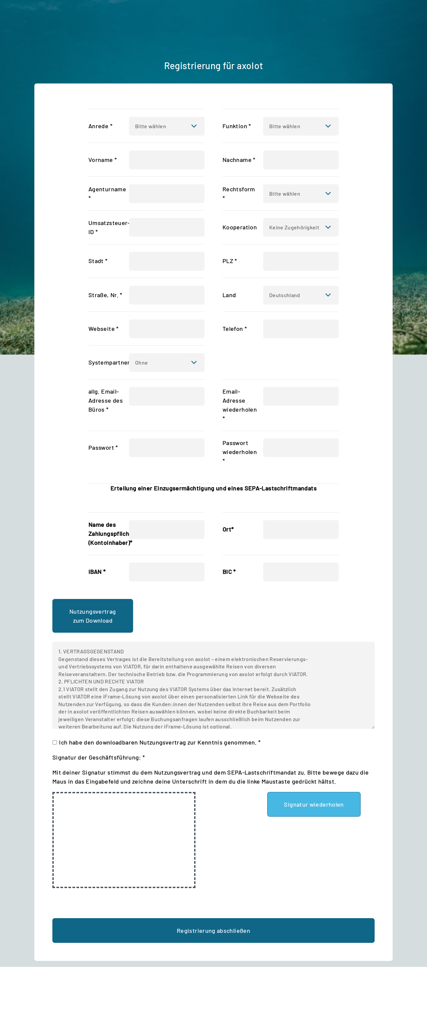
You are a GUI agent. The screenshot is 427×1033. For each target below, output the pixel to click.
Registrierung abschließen (213, 930)
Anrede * (100, 126)
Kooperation (240, 227)
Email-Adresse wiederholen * (240, 405)
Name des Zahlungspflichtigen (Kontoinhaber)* (116, 533)
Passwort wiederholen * (240, 451)
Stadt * (98, 260)
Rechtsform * (239, 193)
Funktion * (237, 126)
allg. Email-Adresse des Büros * (105, 400)
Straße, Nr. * (105, 294)
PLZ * (230, 260)
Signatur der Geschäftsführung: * (98, 757)
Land (229, 294)
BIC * (229, 571)
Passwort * (103, 447)
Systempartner (109, 362)
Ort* (228, 529)
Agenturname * (107, 193)
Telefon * (235, 328)
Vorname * (102, 159)
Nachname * (239, 159)
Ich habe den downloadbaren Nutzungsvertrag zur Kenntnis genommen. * (160, 742)
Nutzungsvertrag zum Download (92, 616)
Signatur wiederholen (314, 804)
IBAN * (96, 571)
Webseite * (103, 328)
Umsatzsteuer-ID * (109, 227)
